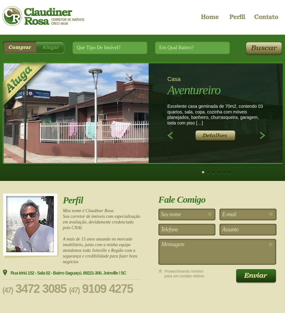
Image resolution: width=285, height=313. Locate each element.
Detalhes (215, 136)
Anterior (170, 135)
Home (213, 17)
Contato (266, 17)
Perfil (237, 17)
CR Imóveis (43, 16)
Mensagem (217, 252)
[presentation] (206, 296)
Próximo (262, 135)
